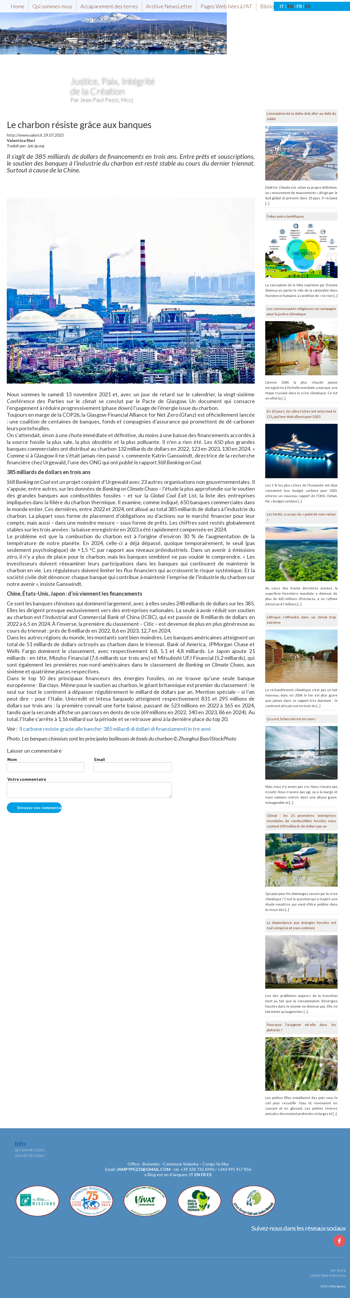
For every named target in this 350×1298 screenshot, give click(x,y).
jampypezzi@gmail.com (143, 1169)
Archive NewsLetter (169, 6)
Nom (12, 759)
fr (203, 1174)
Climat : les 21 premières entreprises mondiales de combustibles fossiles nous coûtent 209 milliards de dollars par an (301, 820)
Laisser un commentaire (34, 751)
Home (18, 6)
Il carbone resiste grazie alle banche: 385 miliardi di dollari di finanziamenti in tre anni (115, 728)
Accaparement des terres (109, 6)
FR (299, 6)
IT (282, 6)
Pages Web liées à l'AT (226, 6)
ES (307, 6)
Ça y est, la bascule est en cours (291, 719)
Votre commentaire (26, 779)
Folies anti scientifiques (285, 216)
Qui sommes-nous (52, 6)
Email (99, 759)
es (209, 1174)
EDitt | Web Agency (333, 1286)
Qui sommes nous (30, 1150)
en (197, 1174)
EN (290, 6)
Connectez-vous (29, 1156)
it (191, 1174)
